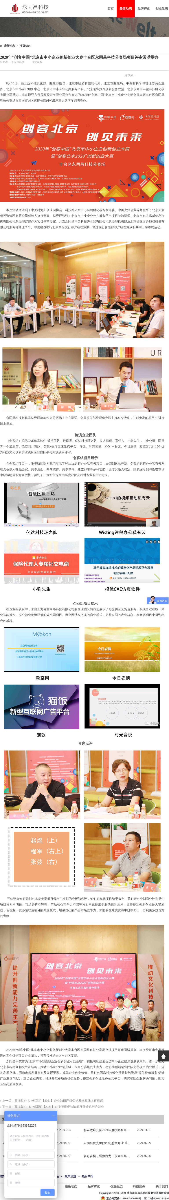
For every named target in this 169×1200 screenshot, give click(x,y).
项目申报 (87, 1176)
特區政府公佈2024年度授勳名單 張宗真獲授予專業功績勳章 (124, 1130)
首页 (111, 8)
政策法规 (70, 1176)
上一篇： (52, 1100)
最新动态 (9, 45)
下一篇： (53, 1107)
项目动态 (25, 45)
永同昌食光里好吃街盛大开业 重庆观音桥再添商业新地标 (123, 1143)
